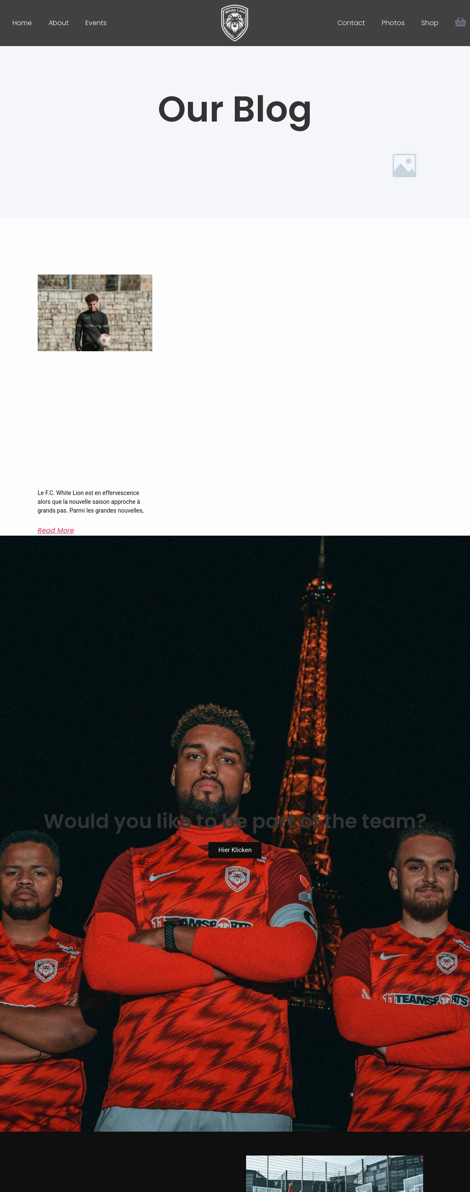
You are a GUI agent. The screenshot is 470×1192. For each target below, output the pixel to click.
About (59, 23)
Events (96, 23)
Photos (393, 23)
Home (22, 23)
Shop (430, 23)
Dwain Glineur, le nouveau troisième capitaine (84, 467)
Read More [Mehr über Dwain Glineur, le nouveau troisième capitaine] (56, 530)
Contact (351, 23)
